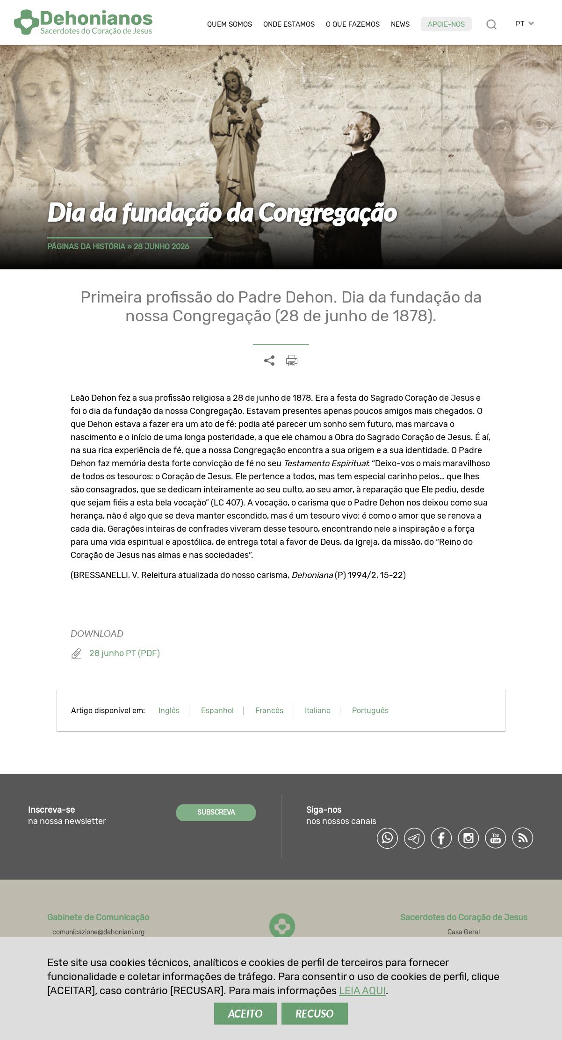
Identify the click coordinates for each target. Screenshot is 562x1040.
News (400, 24)
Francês (269, 710)
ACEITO (245, 1013)
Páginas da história (86, 246)
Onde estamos (289, 24)
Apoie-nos (446, 24)
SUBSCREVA (216, 812)
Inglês (169, 710)
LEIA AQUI (362, 990)
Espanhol (217, 710)
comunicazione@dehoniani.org (98, 932)
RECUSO (314, 1013)
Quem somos (229, 24)
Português (370, 710)
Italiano (318, 710)
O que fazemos (353, 24)
